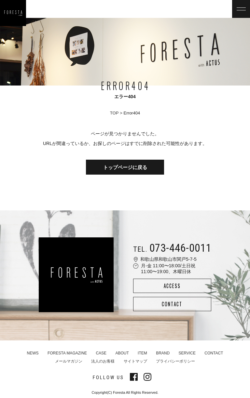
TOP (114, 113)
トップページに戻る (125, 167)
